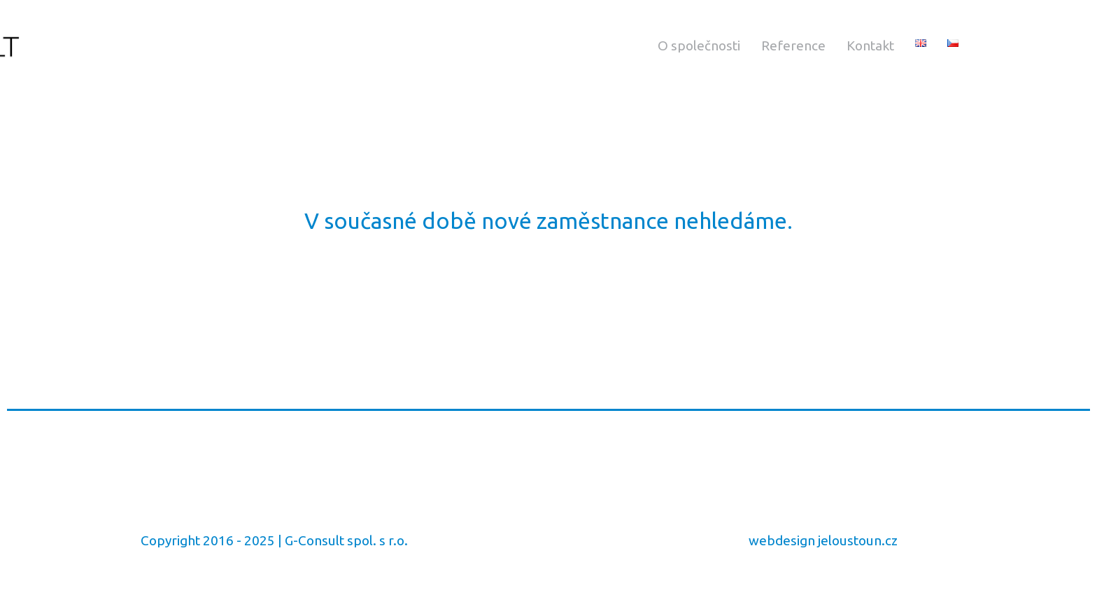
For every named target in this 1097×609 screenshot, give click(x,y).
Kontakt (870, 45)
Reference (793, 45)
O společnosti (699, 45)
